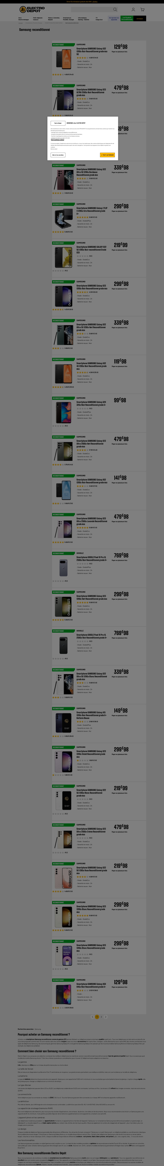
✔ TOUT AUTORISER (107, 155)
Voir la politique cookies (57, 139)
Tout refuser (58, 123)
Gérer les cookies (58, 155)
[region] (82, 138)
